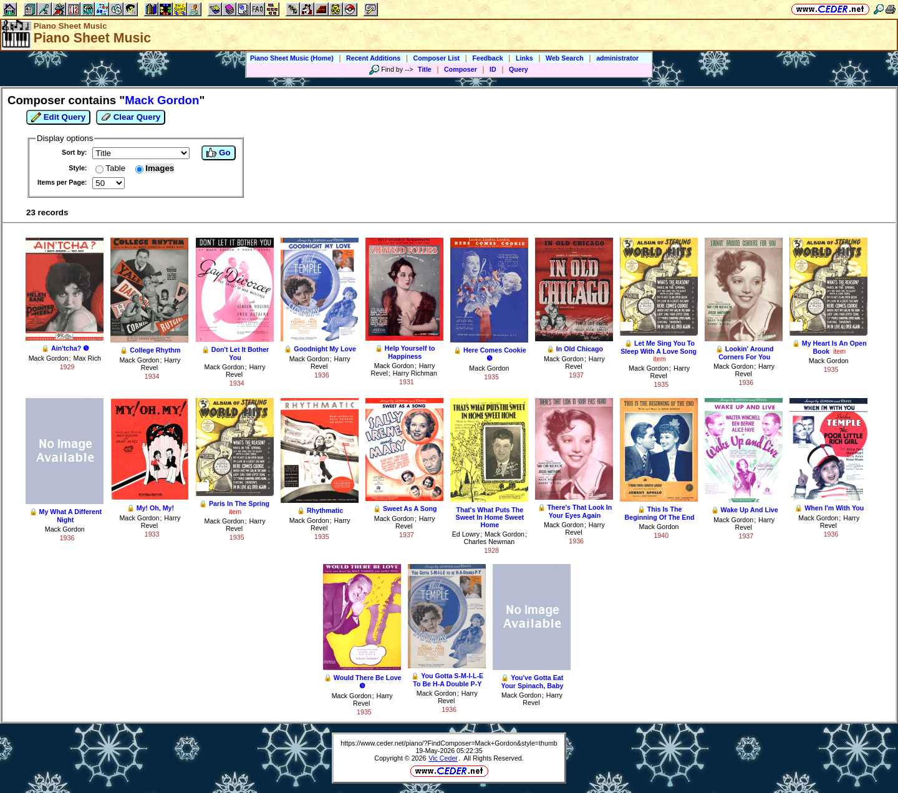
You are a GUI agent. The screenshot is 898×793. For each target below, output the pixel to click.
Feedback (487, 58)
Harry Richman (415, 373)
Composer (460, 69)
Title (425, 69)
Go (218, 153)
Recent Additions (373, 58)
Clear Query (130, 117)
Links (524, 58)
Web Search (565, 58)
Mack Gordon (49, 358)
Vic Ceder (443, 758)
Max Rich (87, 358)
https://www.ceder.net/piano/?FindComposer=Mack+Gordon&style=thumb (448, 743)
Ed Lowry (466, 534)
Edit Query (58, 117)
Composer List (436, 58)
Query (518, 69)
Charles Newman (488, 541)
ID (493, 69)
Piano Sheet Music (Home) (292, 58)
